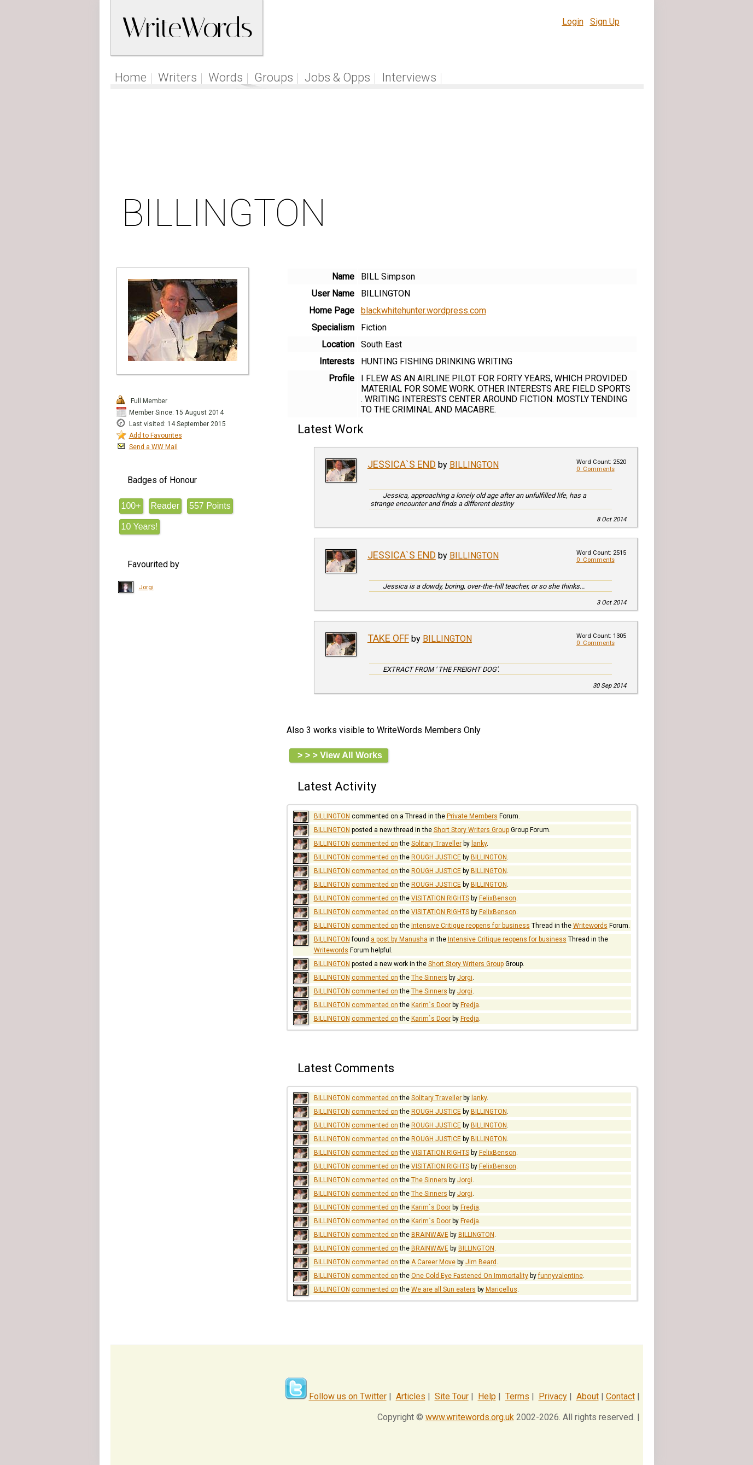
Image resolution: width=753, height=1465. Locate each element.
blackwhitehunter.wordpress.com (423, 310)
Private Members (472, 816)
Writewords (590, 925)
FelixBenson (497, 898)
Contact (620, 1396)
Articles (410, 1396)
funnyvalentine (560, 1276)
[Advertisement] (377, 144)
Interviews (409, 77)
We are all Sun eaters (443, 1289)
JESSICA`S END (401, 464)
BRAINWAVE (429, 1235)
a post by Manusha (399, 939)
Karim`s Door (431, 1005)
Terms (517, 1396)
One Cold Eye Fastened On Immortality (469, 1276)
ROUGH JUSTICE (436, 857)
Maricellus (501, 1289)
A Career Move (433, 1262)
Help (487, 1396)
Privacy (553, 1396)
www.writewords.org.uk (469, 1417)
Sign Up (605, 21)
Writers (177, 77)
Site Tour (452, 1396)
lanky (479, 843)
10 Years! (139, 526)
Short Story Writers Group (471, 830)
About (587, 1396)
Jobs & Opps (337, 77)
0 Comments (595, 469)
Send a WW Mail (153, 447)
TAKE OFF (388, 638)
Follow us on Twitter (348, 1396)
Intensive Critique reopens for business (470, 925)
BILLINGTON (474, 465)
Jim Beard (481, 1262)
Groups (273, 77)
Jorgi (146, 587)
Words (225, 77)
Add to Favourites (155, 435)
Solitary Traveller (436, 843)
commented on (375, 843)
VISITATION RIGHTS (440, 898)
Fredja (469, 1005)
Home (131, 77)
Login (572, 21)
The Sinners (429, 977)
